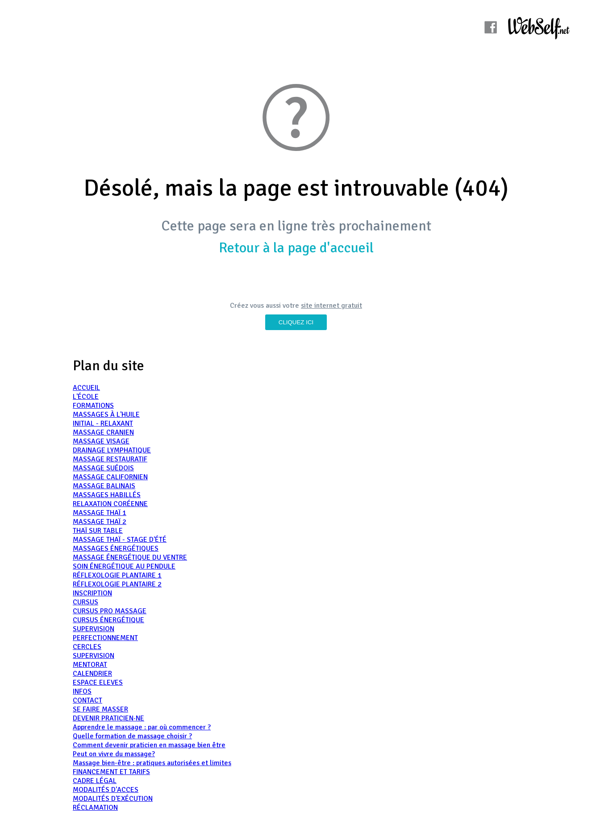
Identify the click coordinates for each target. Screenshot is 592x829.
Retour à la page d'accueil (296, 247)
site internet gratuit (331, 305)
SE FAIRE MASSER (100, 709)
